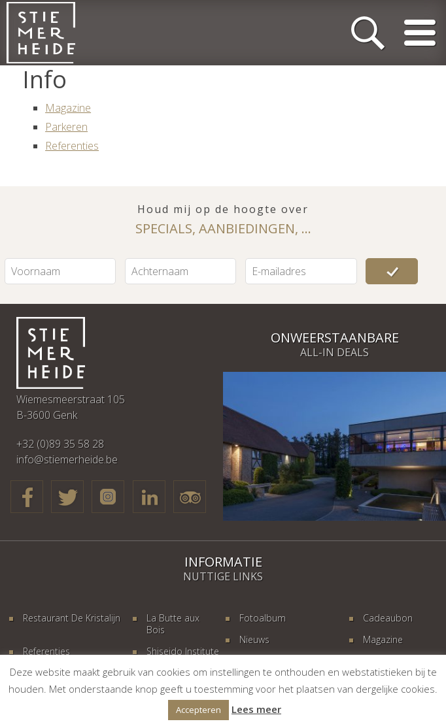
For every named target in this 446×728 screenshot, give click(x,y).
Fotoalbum (262, 618)
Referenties (72, 146)
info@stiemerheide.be (67, 459)
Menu (420, 33)
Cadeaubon (388, 618)
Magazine (68, 108)
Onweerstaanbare (335, 337)
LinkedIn (149, 496)
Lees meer (256, 709)
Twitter (67, 496)
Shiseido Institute (182, 651)
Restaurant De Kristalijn (71, 618)
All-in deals (334, 352)
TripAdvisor (189, 496)
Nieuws (254, 639)
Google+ (108, 496)
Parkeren (66, 127)
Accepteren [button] (198, 710)
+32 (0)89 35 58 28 (60, 444)
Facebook (26, 496)
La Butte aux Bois (172, 624)
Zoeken (367, 33)
